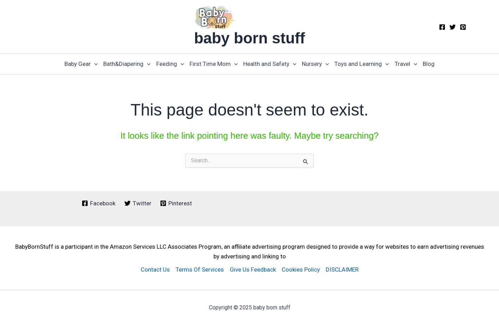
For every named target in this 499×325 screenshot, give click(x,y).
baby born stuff (249, 37)
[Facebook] (442, 27)
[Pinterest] (463, 27)
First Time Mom (214, 64)
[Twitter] (452, 27)
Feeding (170, 64)
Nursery (315, 64)
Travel (406, 64)
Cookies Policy (301, 269)
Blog (429, 63)
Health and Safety (269, 64)
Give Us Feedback (253, 269)
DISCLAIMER (342, 269)
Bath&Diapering (126, 64)
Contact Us (155, 269)
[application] (94, 64)
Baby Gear (81, 64)
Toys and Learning (361, 64)
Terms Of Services (200, 269)
